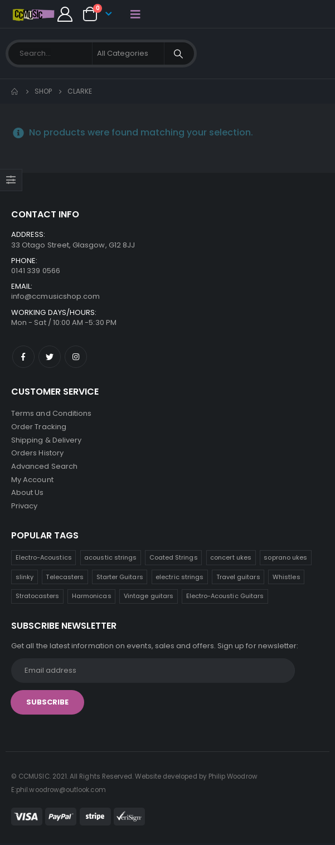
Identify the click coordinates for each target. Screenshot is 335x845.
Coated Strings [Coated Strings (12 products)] (173, 559)
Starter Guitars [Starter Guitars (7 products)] (119, 578)
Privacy (24, 507)
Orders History (37, 453)
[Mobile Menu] (135, 13)
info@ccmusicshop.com (55, 296)
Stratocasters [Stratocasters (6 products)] (38, 597)
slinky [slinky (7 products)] (24, 578)
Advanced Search (44, 467)
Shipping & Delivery (46, 440)
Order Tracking (38, 426)
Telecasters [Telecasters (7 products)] (65, 578)
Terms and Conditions (51, 413)
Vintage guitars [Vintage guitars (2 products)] (148, 597)
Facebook (23, 357)
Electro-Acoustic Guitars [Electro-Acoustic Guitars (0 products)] (225, 597)
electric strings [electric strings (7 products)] (179, 578)
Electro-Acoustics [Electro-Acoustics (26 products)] (44, 559)
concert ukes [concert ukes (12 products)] (230, 559)
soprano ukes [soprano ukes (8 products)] (285, 559)
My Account (32, 480)
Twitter (49, 357)
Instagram (76, 357)
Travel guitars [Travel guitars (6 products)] (238, 578)
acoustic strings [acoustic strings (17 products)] (110, 559)
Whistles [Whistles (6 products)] (286, 578)
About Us (27, 493)
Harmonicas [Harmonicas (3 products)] (91, 597)
